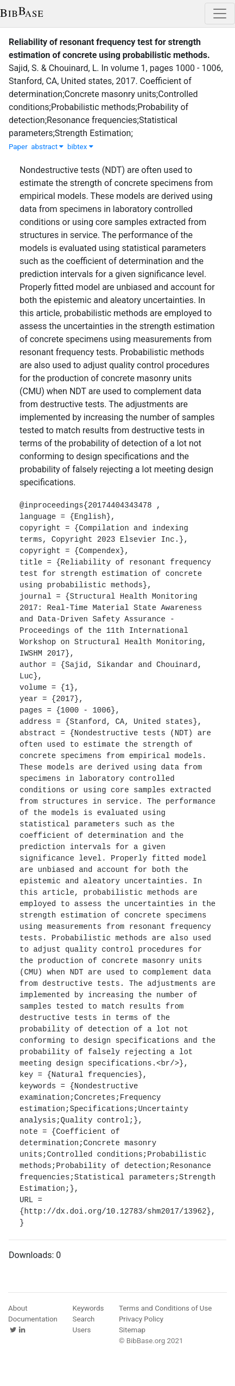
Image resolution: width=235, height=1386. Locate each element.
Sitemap (132, 1330)
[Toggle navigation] (220, 13)
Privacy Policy (141, 1319)
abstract (47, 147)
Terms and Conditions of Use (165, 1308)
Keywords (88, 1308)
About (18, 1308)
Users (82, 1330)
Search (84, 1319)
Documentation (33, 1319)
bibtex (80, 147)
